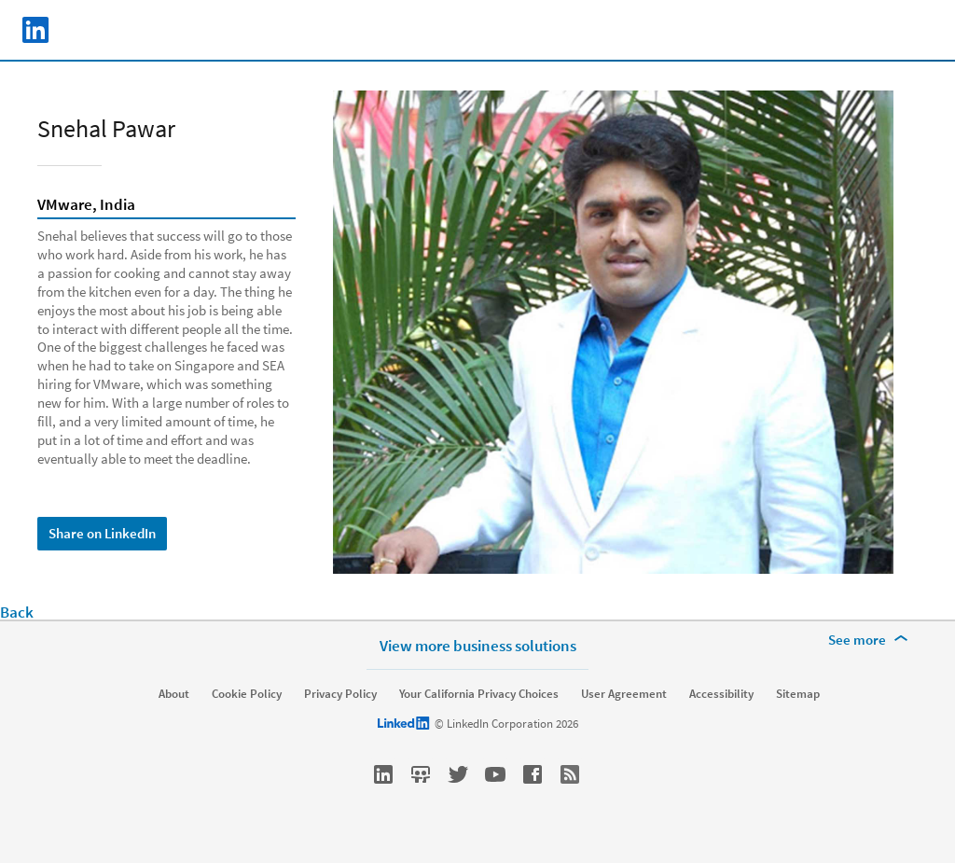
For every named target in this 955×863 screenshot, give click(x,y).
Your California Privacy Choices (479, 694)
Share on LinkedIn (102, 533)
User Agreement (624, 694)
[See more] (871, 640)
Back (17, 612)
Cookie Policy (247, 694)
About (174, 694)
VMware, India (86, 205)
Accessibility (721, 694)
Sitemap (798, 694)
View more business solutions (478, 645)
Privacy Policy (340, 694)
